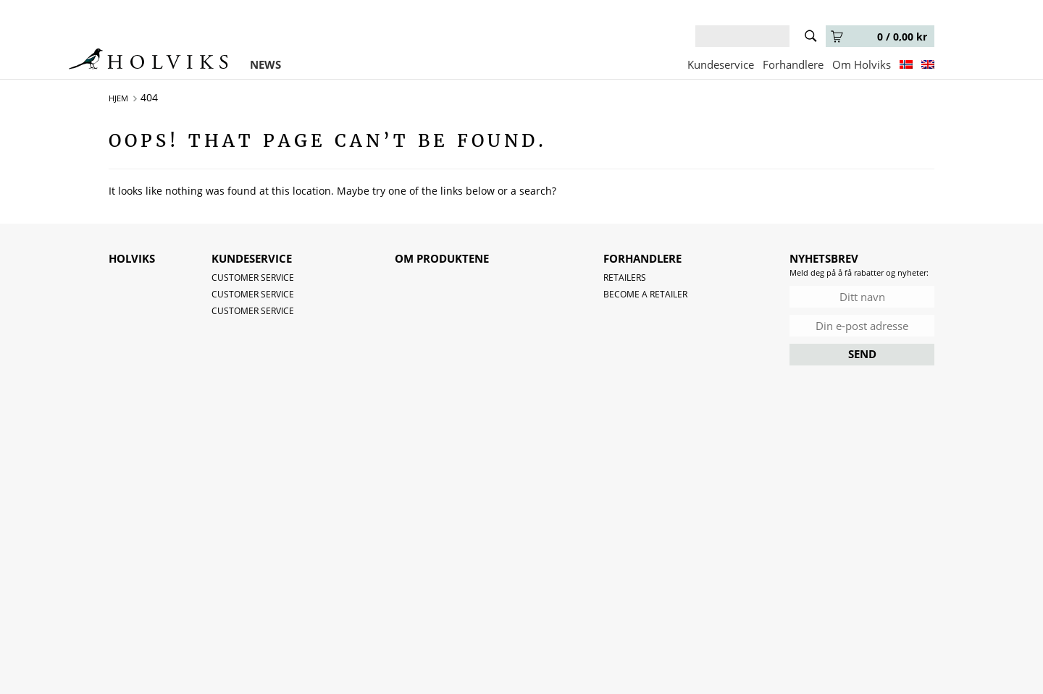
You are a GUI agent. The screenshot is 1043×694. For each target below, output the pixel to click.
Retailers (624, 277)
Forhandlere (793, 64)
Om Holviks (861, 64)
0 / (879, 36)
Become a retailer (645, 294)
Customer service (252, 277)
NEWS (265, 64)
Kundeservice (720, 64)
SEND (862, 354)
